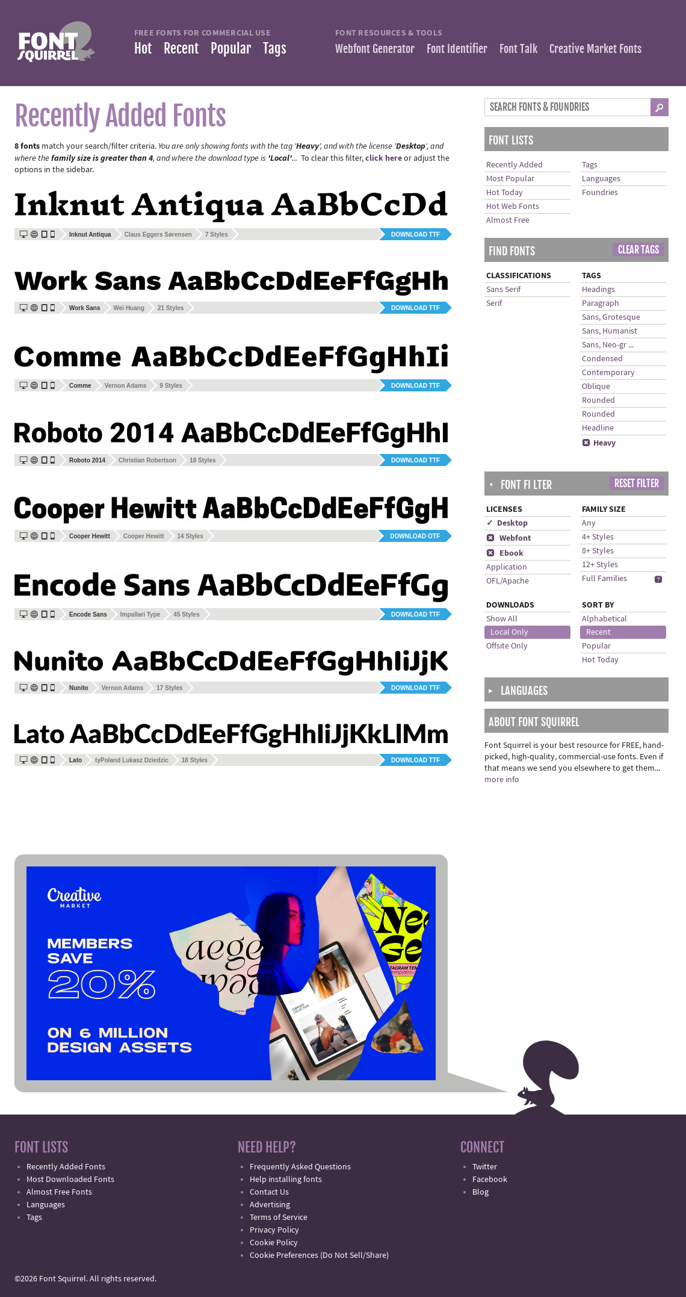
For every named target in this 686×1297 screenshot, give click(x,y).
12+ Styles (600, 564)
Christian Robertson (147, 460)
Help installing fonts (286, 1179)
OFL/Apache (507, 581)
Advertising (270, 1204)
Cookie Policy (274, 1242)
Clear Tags (638, 250)
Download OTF (415, 536)
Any (589, 523)
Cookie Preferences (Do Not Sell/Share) (319, 1255)
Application (506, 567)
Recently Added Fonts (65, 1167)
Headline (598, 428)
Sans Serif (503, 289)
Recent (181, 48)
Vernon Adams (126, 385)
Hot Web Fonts (512, 206)
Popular (231, 48)
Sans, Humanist (609, 331)
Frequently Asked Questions (300, 1167)
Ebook (505, 553)
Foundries (600, 192)
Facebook (489, 1179)
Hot (143, 48)
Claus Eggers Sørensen (158, 234)
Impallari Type (140, 614)
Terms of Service (278, 1217)
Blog (480, 1192)
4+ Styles (598, 537)
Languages (601, 178)
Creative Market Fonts (595, 48)
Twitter (484, 1167)
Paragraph (600, 303)
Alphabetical (604, 619)
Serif (494, 303)
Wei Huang (129, 308)
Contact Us (269, 1192)
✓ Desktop (507, 523)
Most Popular (510, 178)
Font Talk (518, 48)
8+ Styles (598, 551)
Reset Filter (636, 483)
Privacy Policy (274, 1230)
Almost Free (508, 220)
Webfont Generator (375, 48)
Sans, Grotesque (611, 317)
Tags (274, 48)
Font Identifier (457, 48)
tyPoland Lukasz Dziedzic (131, 760)
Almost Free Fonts (59, 1192)
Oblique (596, 386)
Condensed (602, 358)
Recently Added (514, 165)
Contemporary (608, 372)
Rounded (598, 400)
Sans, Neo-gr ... (608, 345)
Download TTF (415, 234)
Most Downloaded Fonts (70, 1179)
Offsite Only (507, 646)
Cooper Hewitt (143, 536)
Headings (598, 289)
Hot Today (504, 192)
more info (501, 779)
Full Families (604, 578)
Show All (502, 619)
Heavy (599, 443)
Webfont (508, 538)
